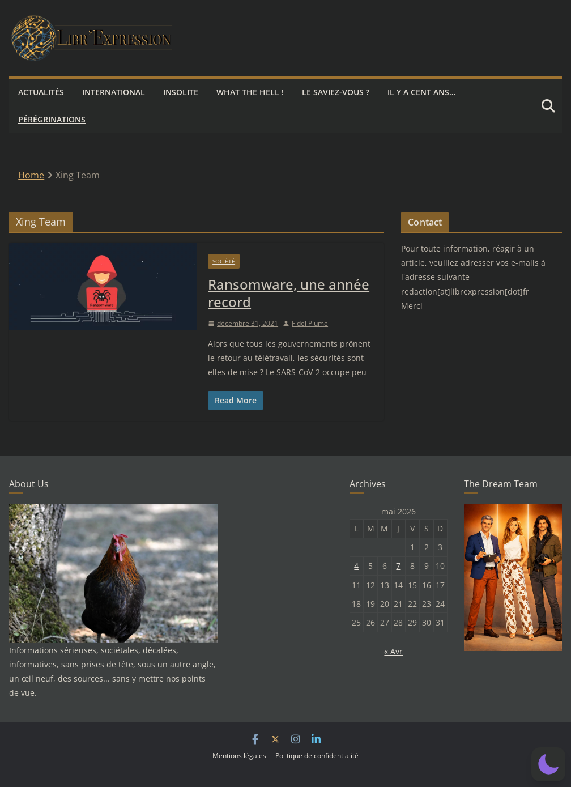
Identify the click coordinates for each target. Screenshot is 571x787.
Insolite (180, 92)
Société (223, 261)
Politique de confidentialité (317, 755)
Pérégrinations (52, 119)
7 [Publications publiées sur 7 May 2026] (398, 565)
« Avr (393, 651)
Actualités (41, 92)
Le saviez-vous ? (335, 92)
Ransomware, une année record (288, 293)
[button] (548, 764)
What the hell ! (250, 92)
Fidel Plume (310, 323)
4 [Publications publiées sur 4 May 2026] (356, 565)
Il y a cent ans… (421, 92)
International (113, 92)
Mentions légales (239, 755)
